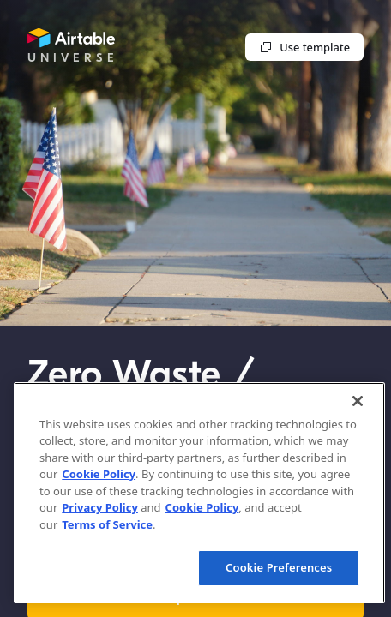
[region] (199, 492)
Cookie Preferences (279, 567)
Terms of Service (107, 524)
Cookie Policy (98, 474)
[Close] (357, 401)
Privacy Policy (100, 507)
